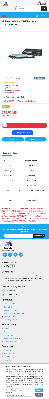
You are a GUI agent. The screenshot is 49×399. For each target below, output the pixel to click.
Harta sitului (7, 335)
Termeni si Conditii (9, 317)
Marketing (21, 395)
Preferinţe (9, 392)
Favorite (13, 139)
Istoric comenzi (8, 353)
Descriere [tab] (7, 153)
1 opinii (6, 78)
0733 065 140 (11, 101)
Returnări (6, 332)
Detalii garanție (9, 93)
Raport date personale (11, 338)
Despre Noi (7, 307)
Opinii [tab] (15, 153)
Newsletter (7, 360)
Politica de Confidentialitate (13, 313)
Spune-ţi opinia (16, 78)
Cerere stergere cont (10, 341)
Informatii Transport (10, 310)
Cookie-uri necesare (18, 390)
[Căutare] (44, 8)
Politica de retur (8, 304)
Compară (35, 139)
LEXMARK (17, 90)
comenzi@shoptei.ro (27, 101)
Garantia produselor (10, 320)
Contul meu (7, 350)
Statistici (11, 395)
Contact (5, 329)
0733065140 (11, 291)
